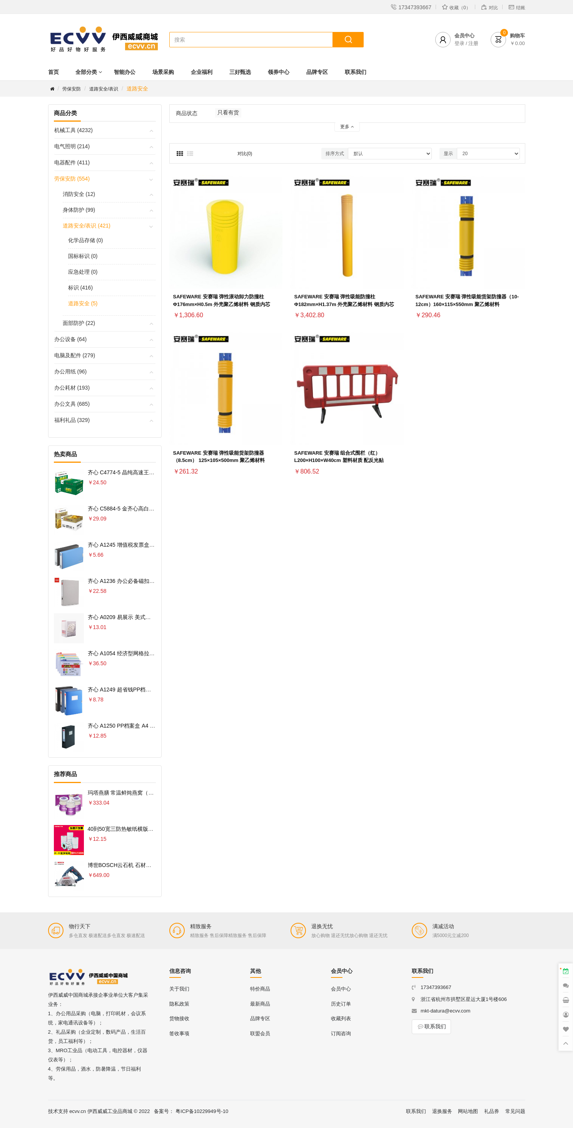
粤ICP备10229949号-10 (201, 1111)
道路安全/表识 (103, 89)
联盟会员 (260, 1033)
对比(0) (244, 153)
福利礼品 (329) (72, 420)
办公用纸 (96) (70, 371)
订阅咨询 (341, 1033)
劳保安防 (71, 89)
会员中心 (341, 989)
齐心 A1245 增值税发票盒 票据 (125, 545)
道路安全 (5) (83, 303)
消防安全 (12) (79, 194)
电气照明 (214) (72, 146)
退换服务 (442, 1111)
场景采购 (163, 72)
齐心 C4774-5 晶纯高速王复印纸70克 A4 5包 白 (145, 472)
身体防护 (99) (79, 210)
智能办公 (124, 72)
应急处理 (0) (83, 272)
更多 (347, 126)
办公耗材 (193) (72, 388)
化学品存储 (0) (85, 240)
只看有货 (228, 112)
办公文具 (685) (72, 404)
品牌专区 (317, 72)
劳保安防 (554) (72, 179)
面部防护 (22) (79, 323)
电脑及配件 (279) (74, 355)
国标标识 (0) (83, 256)
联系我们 (355, 72)
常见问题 (515, 1111)
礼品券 (491, 1111)
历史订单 (341, 1004)
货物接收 (179, 1018)
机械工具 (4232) (73, 130)
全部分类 (86, 72)
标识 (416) (80, 288)
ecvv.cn (77, 1111)
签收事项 (179, 1033)
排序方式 (335, 153)
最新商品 (260, 1004)
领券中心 (278, 72)
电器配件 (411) (72, 162)
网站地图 (468, 1111)
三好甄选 (240, 72)
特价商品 (260, 989)
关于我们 (179, 989)
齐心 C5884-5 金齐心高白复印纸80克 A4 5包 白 (145, 508)
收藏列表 (341, 1018)
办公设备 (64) (70, 339)
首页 (53, 72)
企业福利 (201, 72)
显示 (448, 153)
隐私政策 (179, 1004)
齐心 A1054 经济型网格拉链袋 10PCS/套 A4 (141, 653)
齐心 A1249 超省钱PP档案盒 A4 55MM (134, 689)
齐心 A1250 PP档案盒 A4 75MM (126, 726)
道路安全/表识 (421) (86, 226)
